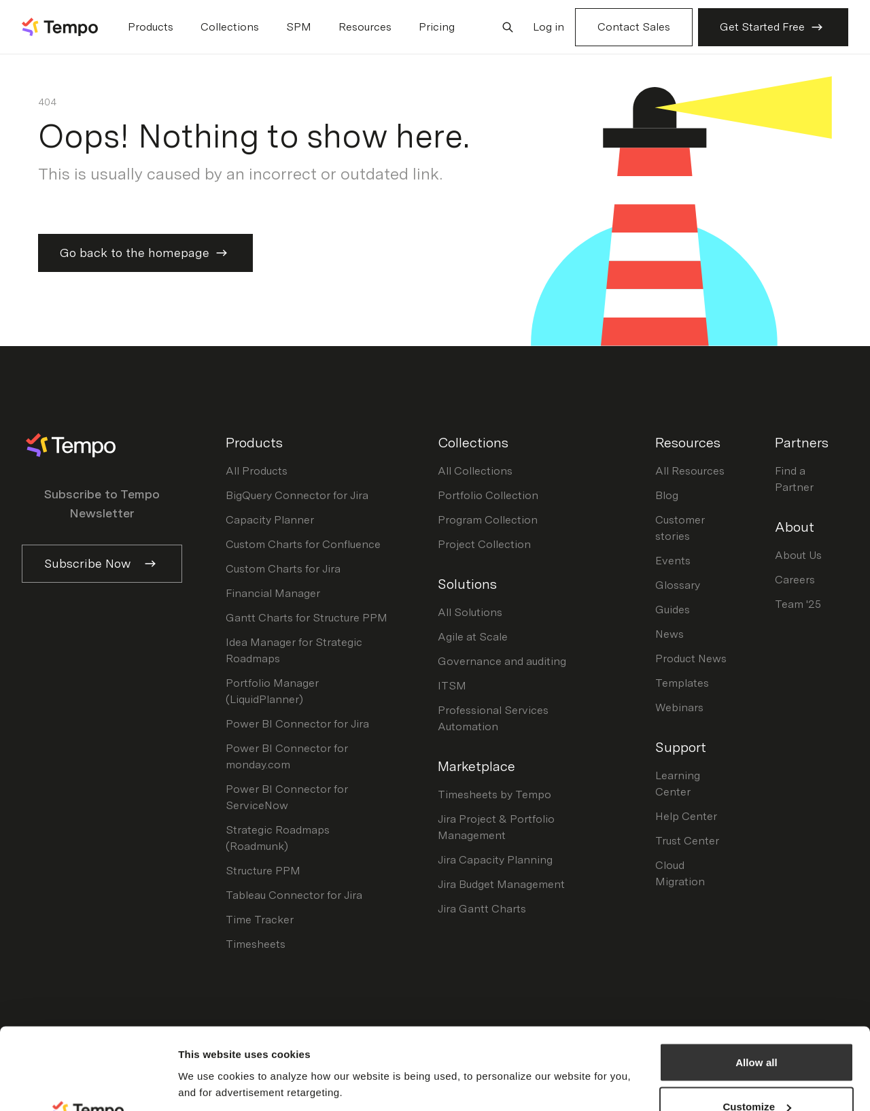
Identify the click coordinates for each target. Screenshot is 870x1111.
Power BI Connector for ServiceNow (287, 797)
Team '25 (798, 604)
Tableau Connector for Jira (294, 895)
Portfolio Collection (488, 495)
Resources (365, 26)
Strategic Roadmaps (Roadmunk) (278, 838)
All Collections (475, 470)
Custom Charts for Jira (283, 568)
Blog (666, 495)
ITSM (452, 685)
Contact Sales (633, 26)
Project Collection (484, 544)
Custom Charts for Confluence (303, 544)
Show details (209, 1053)
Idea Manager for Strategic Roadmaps (294, 650)
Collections (230, 26)
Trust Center (687, 840)
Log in (548, 26)
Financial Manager (273, 593)
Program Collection (488, 519)
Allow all (756, 985)
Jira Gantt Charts (482, 908)
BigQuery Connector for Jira (297, 495)
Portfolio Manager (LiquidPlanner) (272, 691)
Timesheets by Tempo (494, 794)
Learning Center (677, 783)
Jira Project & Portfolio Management (496, 827)
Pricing (437, 26)
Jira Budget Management (501, 884)
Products (150, 26)
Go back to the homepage (145, 253)
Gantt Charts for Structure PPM (306, 617)
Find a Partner (794, 479)
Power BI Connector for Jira (297, 723)
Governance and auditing (502, 661)
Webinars (679, 707)
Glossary (677, 585)
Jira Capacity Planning (495, 859)
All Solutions (470, 612)
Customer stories (680, 528)
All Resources (690, 470)
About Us (798, 555)
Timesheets (255, 944)
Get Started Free (773, 27)
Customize (757, 1030)
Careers (795, 579)
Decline (756, 1074)
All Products (257, 470)
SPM (298, 26)
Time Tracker (260, 919)
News (669, 634)
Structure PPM (263, 870)
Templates (682, 683)
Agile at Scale (473, 636)
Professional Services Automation (493, 718)
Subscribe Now (102, 564)
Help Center (686, 816)
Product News (691, 658)
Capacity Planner (270, 519)
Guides (672, 609)
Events (673, 560)
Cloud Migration (680, 873)
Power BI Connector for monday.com (287, 756)
